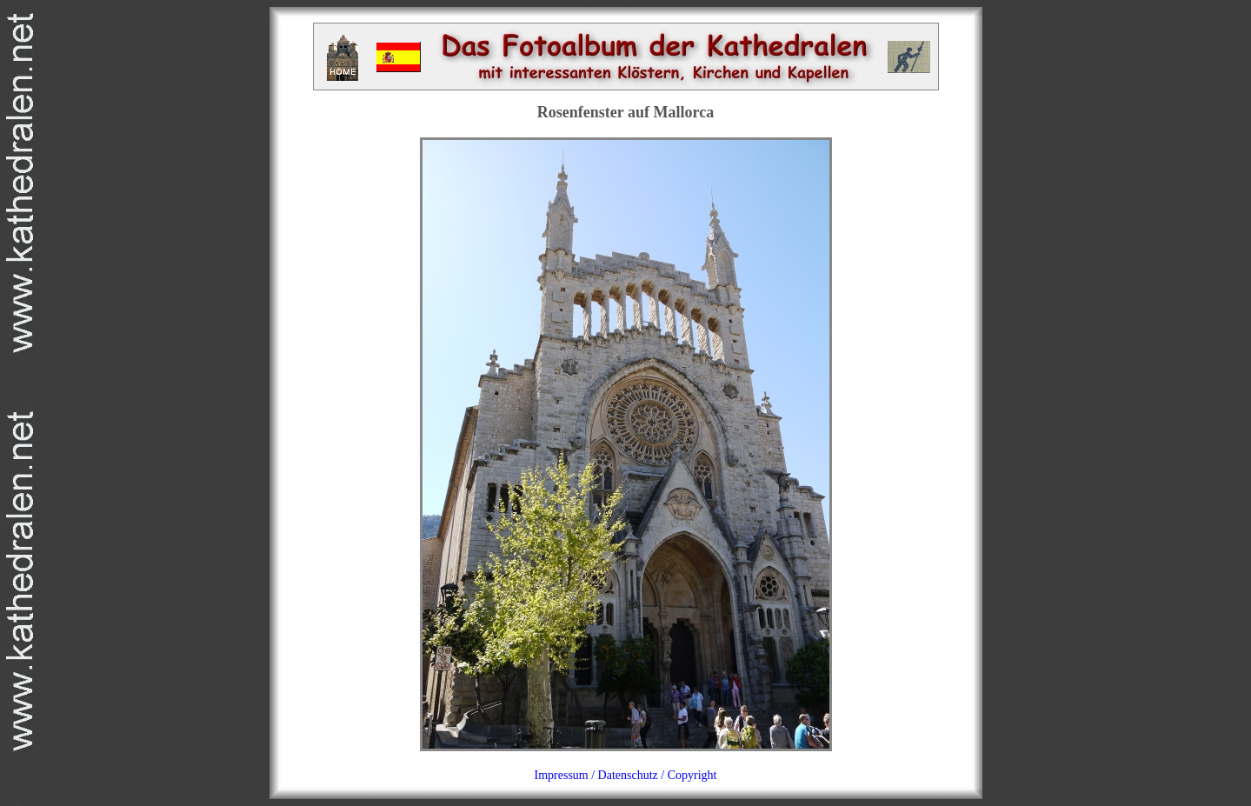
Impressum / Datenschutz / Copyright (626, 775)
